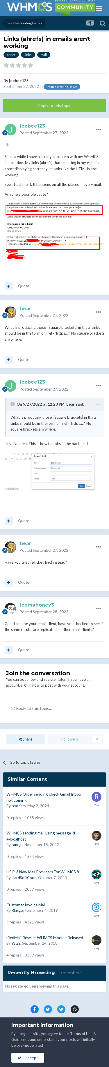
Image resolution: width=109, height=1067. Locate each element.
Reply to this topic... (31, 708)
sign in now (30, 685)
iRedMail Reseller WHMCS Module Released (44, 937)
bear (70, 404)
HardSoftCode (24, 877)
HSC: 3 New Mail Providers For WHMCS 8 (42, 872)
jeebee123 (19, 80)
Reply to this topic (54, 105)
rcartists (19, 805)
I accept (27, 1057)
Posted (44, 132)
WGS (16, 943)
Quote (23, 286)
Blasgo (17, 910)
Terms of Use (81, 1033)
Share (25, 739)
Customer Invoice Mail (26, 905)
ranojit (17, 844)
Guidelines (20, 1039)
